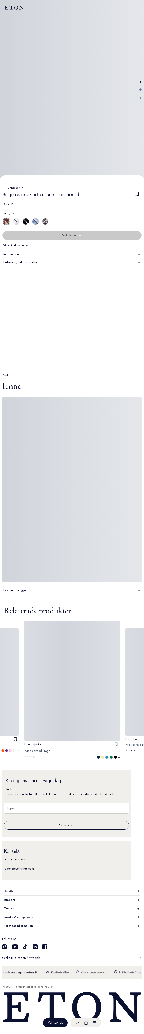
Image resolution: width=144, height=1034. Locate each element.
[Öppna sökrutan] (77, 1023)
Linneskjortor (15, 187)
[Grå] (45, 221)
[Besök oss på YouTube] (15, 947)
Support (72, 900)
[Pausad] (135, 361)
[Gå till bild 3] (140, 98)
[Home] (72, 1007)
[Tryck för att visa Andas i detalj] (72, 336)
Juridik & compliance (72, 917)
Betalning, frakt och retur (72, 262)
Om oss (72, 909)
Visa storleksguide (15, 245)
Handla (72, 891)
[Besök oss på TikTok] (25, 946)
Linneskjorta (32, 744)
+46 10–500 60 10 (17, 859)
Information (72, 254)
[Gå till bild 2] (140, 89)
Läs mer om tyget (72, 590)
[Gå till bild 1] (140, 82)
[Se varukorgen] (86, 1023)
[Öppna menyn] (94, 1023)
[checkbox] (136, 195)
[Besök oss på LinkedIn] (35, 946)
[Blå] (26, 221)
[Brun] (6, 221)
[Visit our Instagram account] (4, 946)
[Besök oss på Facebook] (44, 946)
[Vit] (16, 221)
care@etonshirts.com (19, 868)
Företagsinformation (72, 926)
